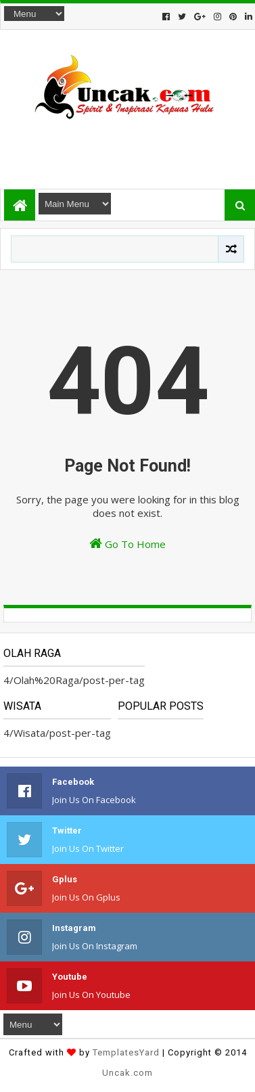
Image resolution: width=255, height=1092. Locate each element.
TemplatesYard (126, 1052)
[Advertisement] (126, 148)
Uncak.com (127, 1073)
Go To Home (127, 544)
